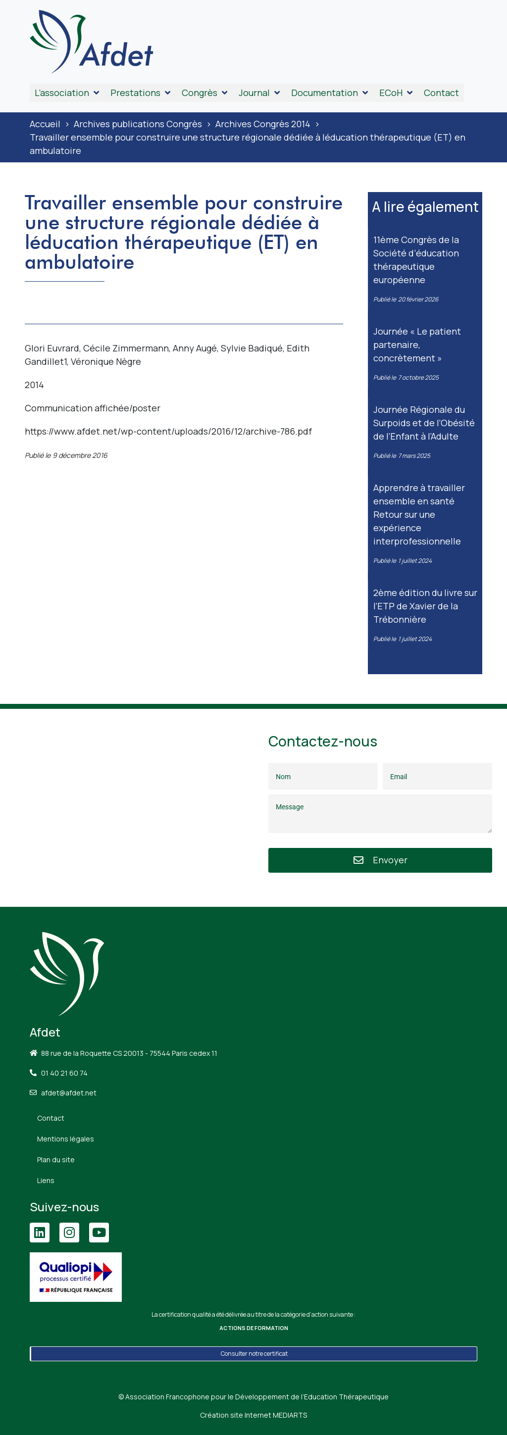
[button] (67, 93)
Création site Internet (253, 1415)
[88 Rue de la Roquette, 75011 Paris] (127, 808)
